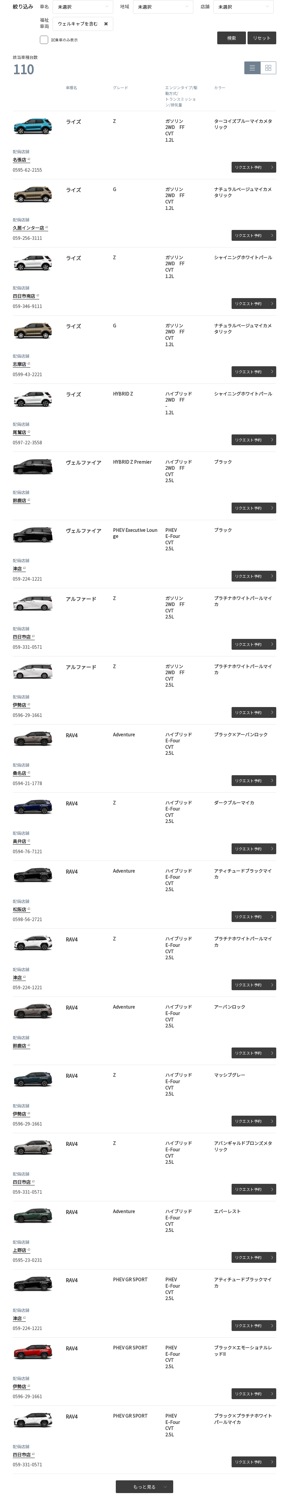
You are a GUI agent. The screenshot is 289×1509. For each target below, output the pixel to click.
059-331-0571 (27, 647)
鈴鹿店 (19, 500)
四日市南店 (24, 296)
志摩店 (19, 364)
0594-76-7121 (27, 851)
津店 (17, 568)
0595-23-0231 (27, 1260)
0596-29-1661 (27, 715)
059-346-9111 (27, 306)
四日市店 (22, 636)
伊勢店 (19, 705)
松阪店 (19, 909)
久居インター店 (28, 228)
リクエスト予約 (254, 167)
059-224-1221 (27, 579)
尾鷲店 (19, 432)
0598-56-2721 (27, 919)
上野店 (19, 1250)
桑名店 (19, 773)
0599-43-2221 (27, 374)
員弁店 (19, 841)
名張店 (19, 159)
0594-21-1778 (27, 783)
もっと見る (150, 1487)
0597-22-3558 (27, 442)
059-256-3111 (27, 238)
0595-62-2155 (27, 170)
